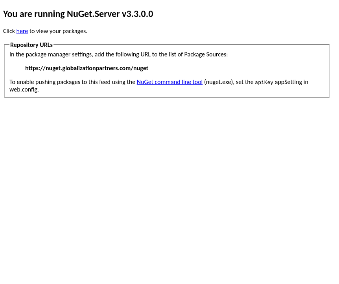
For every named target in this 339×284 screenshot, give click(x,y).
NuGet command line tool (170, 82)
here (22, 31)
